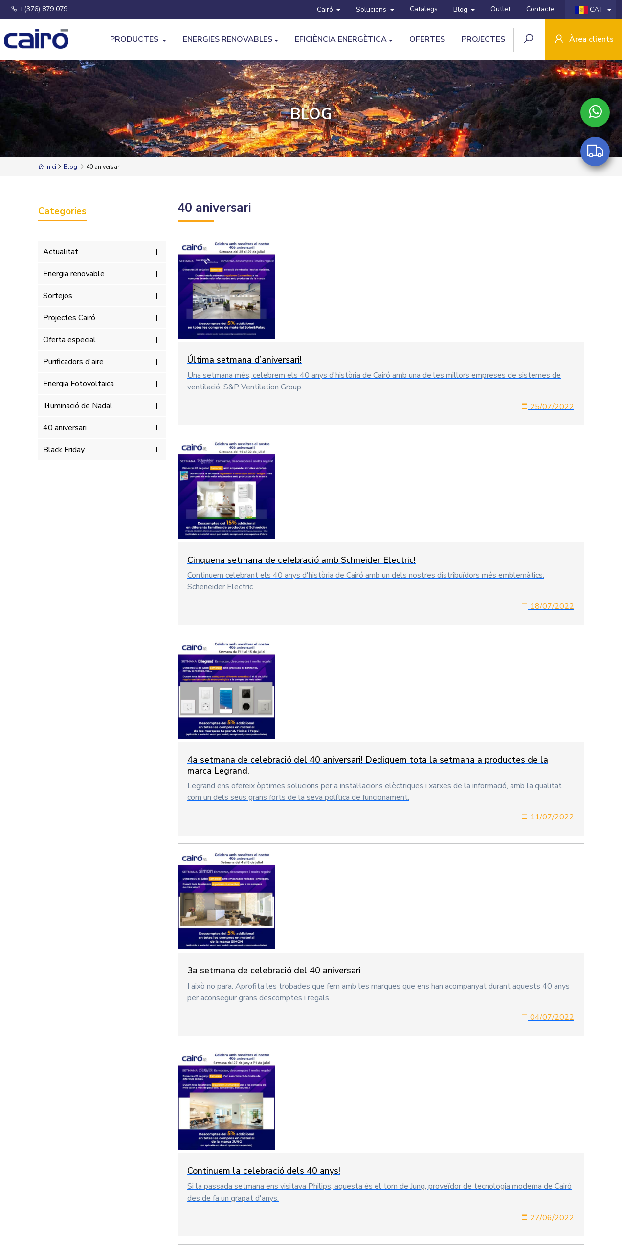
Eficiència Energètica (341, 39)
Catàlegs (424, 9)
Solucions (372, 9)
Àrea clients (583, 40)
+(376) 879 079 (39, 9)
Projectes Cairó (102, 317)
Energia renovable (102, 273)
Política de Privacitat (275, 1185)
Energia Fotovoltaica (102, 383)
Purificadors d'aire (102, 361)
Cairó (326, 9)
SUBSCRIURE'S (554, 1189)
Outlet (500, 9)
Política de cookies (341, 1185)
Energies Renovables (227, 39)
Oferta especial (102, 339)
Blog (461, 9)
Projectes (483, 39)
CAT (590, 9)
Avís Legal (222, 1185)
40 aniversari (102, 427)
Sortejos (102, 295)
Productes (135, 39)
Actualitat (102, 251)
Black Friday (102, 449)
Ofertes (427, 39)
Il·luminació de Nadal (102, 405)
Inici (47, 167)
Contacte (540, 9)
